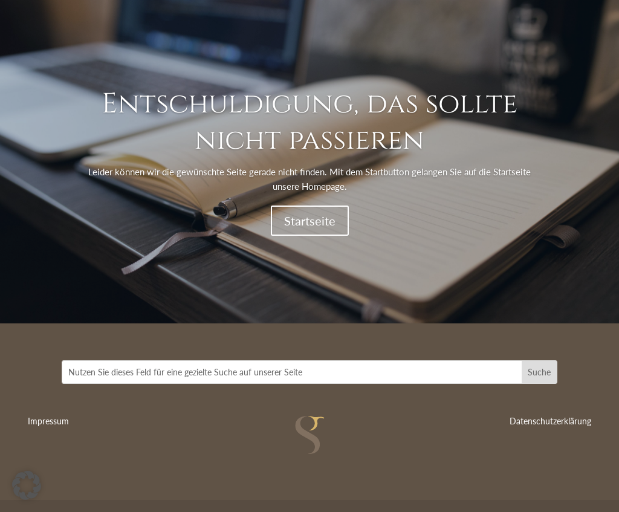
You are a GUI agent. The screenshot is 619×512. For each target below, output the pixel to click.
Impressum (48, 421)
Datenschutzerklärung (550, 421)
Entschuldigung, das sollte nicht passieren (309, 122)
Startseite (309, 220)
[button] (26, 485)
